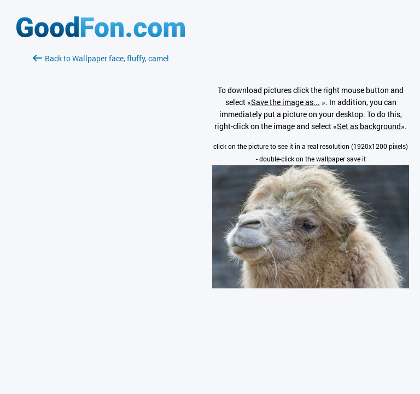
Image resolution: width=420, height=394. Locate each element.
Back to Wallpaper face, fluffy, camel (101, 58)
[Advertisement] (100, 194)
